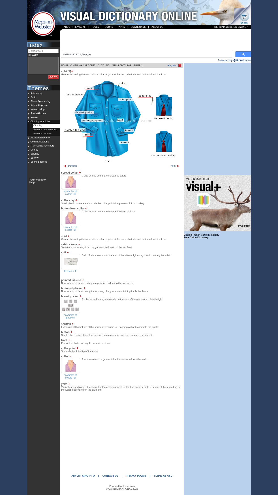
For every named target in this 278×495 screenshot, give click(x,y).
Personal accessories (45, 129)
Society (34, 157)
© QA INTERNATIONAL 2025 (122, 488)
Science (34, 153)
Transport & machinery (42, 145)
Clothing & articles (40, 121)
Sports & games (38, 161)
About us (157, 27)
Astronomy (36, 93)
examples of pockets (70, 316)
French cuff (70, 271)
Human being (37, 109)
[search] (146, 54)
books (109, 27)
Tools (95, 27)
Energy (34, 149)
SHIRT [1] (138, 65)
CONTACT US (110, 475)
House (34, 117)
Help (32, 182)
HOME (64, 65)
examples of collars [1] (70, 192)
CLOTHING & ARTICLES (82, 65)
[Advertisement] (155, 40)
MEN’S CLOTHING (121, 65)
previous (70, 165)
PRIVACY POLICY (136, 475)
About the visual (75, 27)
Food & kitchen (38, 113)
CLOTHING (103, 65)
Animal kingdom (38, 105)
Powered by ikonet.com (122, 486)
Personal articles (42, 133)
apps (122, 27)
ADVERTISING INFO (83, 475)
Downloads (138, 27)
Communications (39, 141)
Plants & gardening (40, 101)
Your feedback (37, 179)
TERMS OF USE (163, 475)
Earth (33, 97)
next (175, 165)
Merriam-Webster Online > (231, 27)
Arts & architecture (40, 137)
